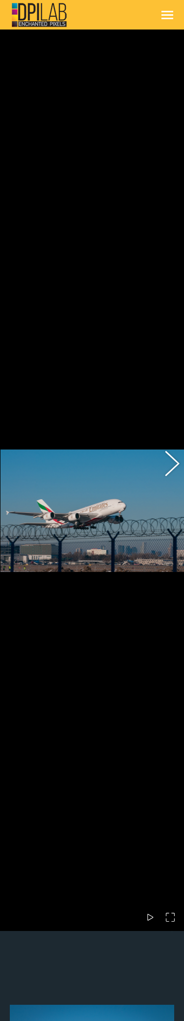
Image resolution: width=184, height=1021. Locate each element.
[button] (167, 369)
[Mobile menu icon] (167, 15)
